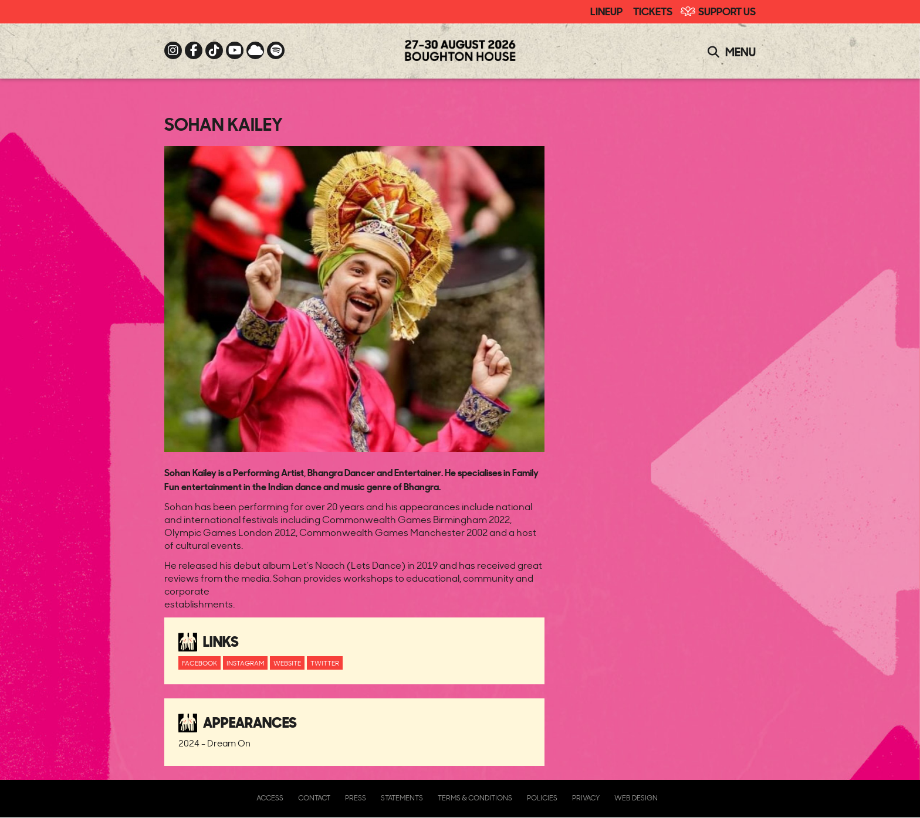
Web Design (636, 798)
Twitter (324, 663)
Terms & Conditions (475, 798)
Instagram (245, 663)
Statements (402, 798)
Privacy (586, 798)
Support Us (727, 10)
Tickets (652, 10)
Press (355, 798)
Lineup (606, 10)
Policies (542, 798)
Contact (314, 798)
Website (287, 663)
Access (269, 798)
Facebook (199, 663)
